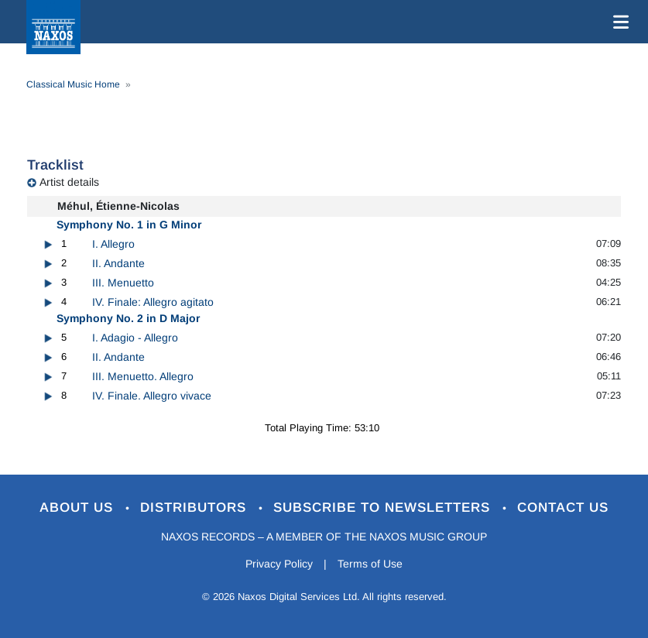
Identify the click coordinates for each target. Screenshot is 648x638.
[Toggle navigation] (617, 21)
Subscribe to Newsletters (384, 507)
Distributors (195, 507)
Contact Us (563, 507)
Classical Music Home (73, 84)
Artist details (69, 182)
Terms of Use (370, 563)
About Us (78, 507)
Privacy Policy (279, 563)
